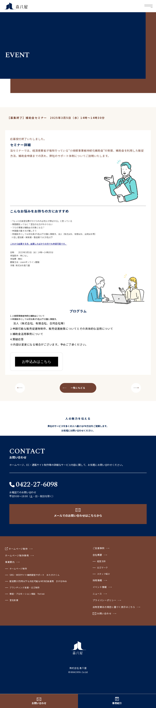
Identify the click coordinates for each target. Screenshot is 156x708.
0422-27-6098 (37, 484)
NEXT (136, 388)
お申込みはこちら (36, 362)
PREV (20, 388)
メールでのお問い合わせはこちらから (78, 515)
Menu (148, 6)
